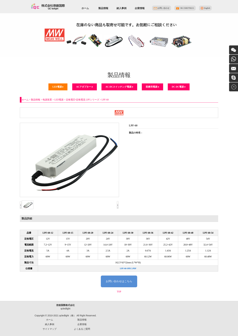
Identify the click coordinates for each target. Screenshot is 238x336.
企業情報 (140, 8)
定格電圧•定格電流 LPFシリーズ (82, 99)
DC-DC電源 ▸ (179, 87)
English (205, 8)
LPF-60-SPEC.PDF (128, 268)
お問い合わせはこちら (119, 281)
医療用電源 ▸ (152, 87)
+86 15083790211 (185, 8)
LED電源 (58, 99)
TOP (119, 291)
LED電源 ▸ (57, 87)
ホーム (85, 8)
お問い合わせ (161, 8)
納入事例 (121, 8)
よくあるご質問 (82, 329)
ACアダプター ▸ (84, 87)
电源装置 (47, 99)
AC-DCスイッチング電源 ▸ (119, 87)
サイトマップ (50, 329)
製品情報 (103, 8)
